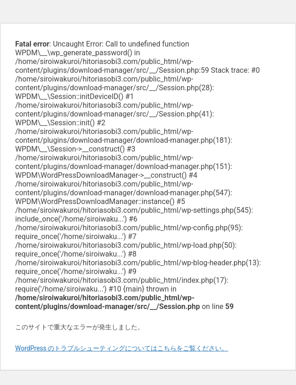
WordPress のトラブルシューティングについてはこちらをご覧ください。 (121, 348)
